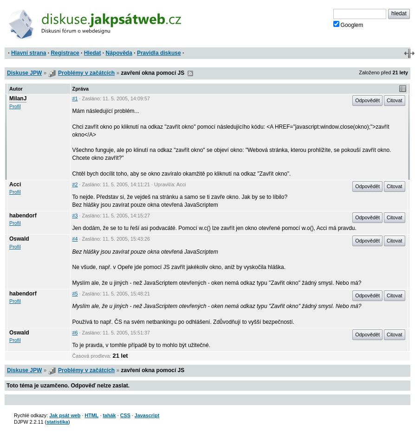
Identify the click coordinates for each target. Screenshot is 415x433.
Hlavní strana (28, 53)
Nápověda (119, 53)
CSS (125, 415)
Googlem (348, 24)
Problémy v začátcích (86, 73)
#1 (75, 98)
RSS (190, 73)
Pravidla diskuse (159, 53)
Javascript (147, 415)
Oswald (19, 239)
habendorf (23, 215)
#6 (75, 332)
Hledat (92, 53)
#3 (75, 215)
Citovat (394, 100)
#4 (75, 239)
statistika (57, 422)
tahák (109, 415)
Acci (15, 184)
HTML (91, 415)
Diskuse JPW (24, 73)
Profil (15, 106)
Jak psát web (64, 415)
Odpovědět (367, 100)
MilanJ (17, 98)
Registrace (65, 53)
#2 (75, 184)
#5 (75, 293)
